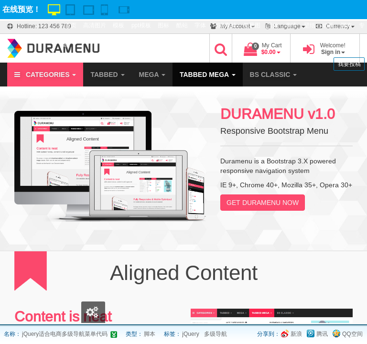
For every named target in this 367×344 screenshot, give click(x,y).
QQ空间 (352, 334)
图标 (163, 25)
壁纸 (309, 25)
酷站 (182, 25)
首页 (70, 25)
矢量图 (251, 25)
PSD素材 (224, 25)
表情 (291, 25)
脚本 (346, 25)
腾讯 (322, 334)
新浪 (296, 334)
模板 (118, 25)
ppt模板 (141, 25)
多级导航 (215, 334)
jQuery (190, 334)
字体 (200, 25)
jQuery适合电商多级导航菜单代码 (65, 334)
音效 (273, 25)
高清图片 (94, 25)
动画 (328, 25)
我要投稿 (349, 64)
